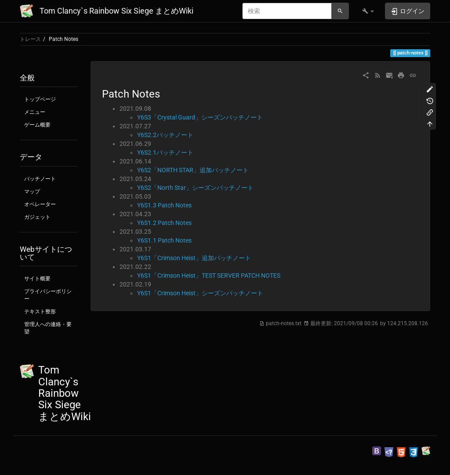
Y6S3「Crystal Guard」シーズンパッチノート (200, 117)
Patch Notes (63, 39)
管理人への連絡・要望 (48, 328)
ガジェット (37, 217)
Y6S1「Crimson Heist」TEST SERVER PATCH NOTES (208, 275)
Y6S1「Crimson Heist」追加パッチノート (194, 257)
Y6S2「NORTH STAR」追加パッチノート (193, 170)
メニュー (34, 112)
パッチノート (40, 179)
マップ (32, 192)
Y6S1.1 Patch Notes (164, 240)
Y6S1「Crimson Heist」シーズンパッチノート (200, 293)
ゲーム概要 (37, 125)
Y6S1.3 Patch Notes (164, 205)
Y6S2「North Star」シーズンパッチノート (195, 187)
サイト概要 (37, 279)
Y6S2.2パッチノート (165, 134)
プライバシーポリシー (48, 295)
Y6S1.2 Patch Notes (164, 222)
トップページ (40, 99)
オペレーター (40, 204)
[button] (368, 11)
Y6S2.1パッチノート (165, 152)
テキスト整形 (40, 311)
